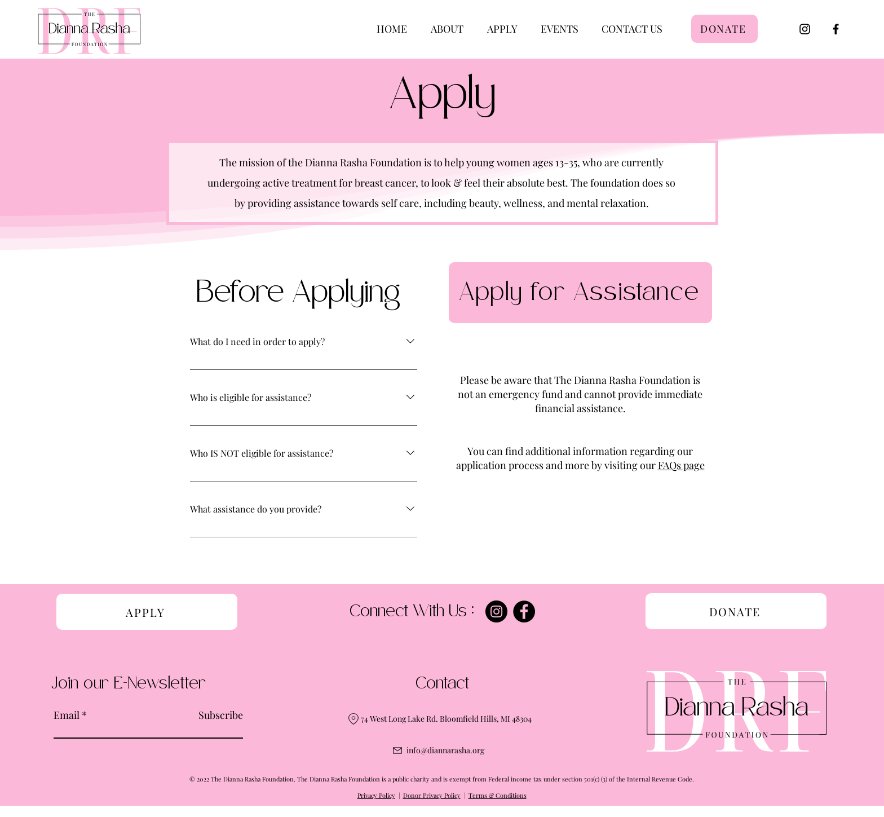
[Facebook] (836, 29)
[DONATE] (724, 29)
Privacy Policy (376, 795)
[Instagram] (805, 29)
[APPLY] (146, 612)
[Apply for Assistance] (580, 292)
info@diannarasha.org (445, 750)
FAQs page (681, 465)
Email (66, 715)
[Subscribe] (214, 715)
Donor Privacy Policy (432, 795)
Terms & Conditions (497, 795)
